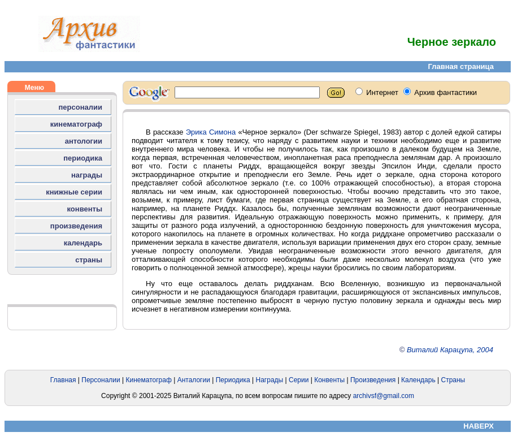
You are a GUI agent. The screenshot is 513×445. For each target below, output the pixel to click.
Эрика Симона (211, 132)
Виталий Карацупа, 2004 (450, 349)
